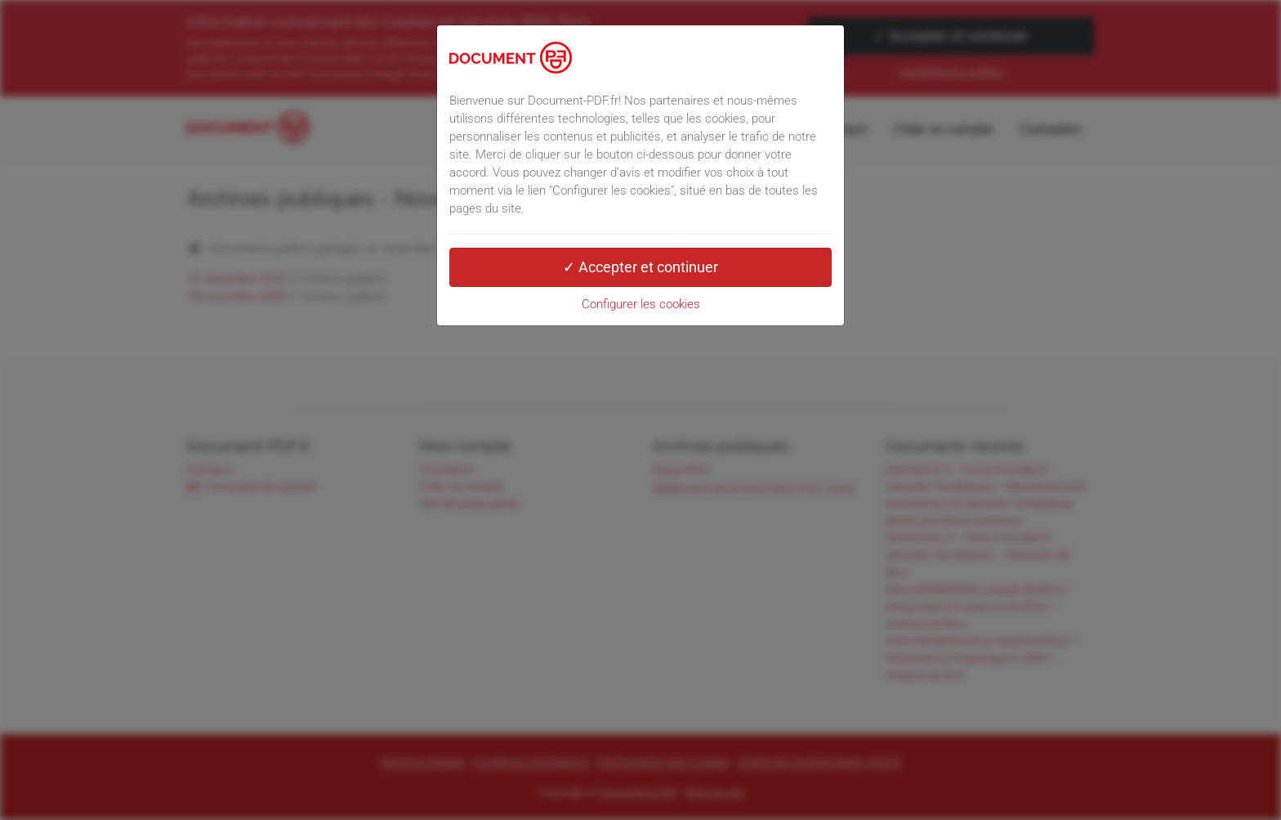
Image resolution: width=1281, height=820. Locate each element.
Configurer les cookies (641, 304)
